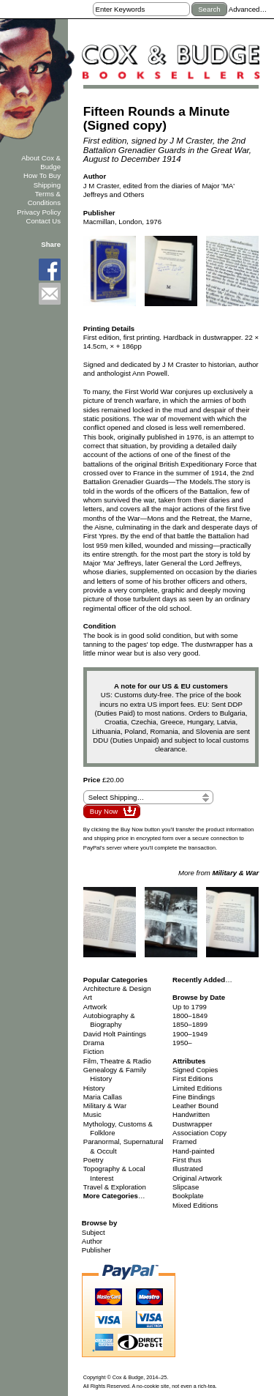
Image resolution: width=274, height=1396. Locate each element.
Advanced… (248, 9)
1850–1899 (190, 1024)
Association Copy (199, 1133)
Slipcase (185, 1187)
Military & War (104, 1106)
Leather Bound (195, 1106)
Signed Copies (195, 1070)
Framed (184, 1141)
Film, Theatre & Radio (117, 1061)
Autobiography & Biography (109, 1019)
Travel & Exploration (114, 1187)
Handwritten (191, 1114)
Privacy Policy (39, 212)
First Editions (192, 1078)
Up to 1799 (189, 1007)
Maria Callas (102, 1097)
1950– (182, 1043)
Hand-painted (193, 1151)
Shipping (47, 185)
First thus (186, 1160)
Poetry (93, 1160)
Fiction (93, 1051)
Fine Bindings (193, 1097)
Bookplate (188, 1196)
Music (92, 1114)
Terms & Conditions (44, 198)
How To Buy (42, 175)
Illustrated (187, 1169)
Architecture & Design (117, 988)
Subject (93, 1232)
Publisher (96, 1250)
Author (92, 1241)
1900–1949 (190, 1034)
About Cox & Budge (41, 162)
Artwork (95, 1007)
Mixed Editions (195, 1205)
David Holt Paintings (114, 1034)
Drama (93, 1043)
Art (87, 997)
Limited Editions (197, 1088)
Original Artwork (197, 1178)
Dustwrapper (192, 1124)
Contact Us (43, 221)
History (94, 1088)
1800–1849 (190, 1015)
